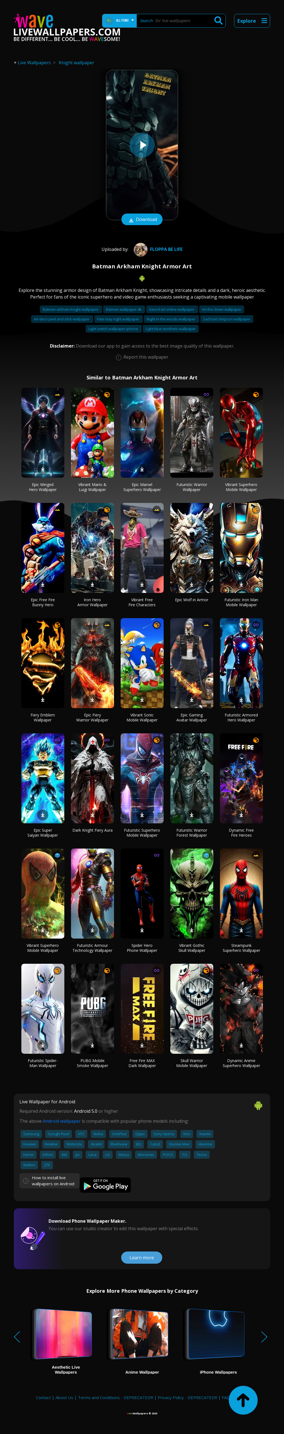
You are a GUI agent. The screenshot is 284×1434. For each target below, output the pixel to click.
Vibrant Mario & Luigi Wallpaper (92, 487)
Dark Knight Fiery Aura (92, 830)
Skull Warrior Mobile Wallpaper (191, 1063)
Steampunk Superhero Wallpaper (241, 948)
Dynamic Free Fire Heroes (241, 832)
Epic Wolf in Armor (191, 599)
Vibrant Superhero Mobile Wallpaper (241, 487)
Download (142, 219)
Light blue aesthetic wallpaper (171, 328)
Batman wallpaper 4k (124, 309)
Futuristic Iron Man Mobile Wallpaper (241, 602)
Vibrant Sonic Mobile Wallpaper (142, 717)
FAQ (226, 1397)
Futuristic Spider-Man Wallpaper (43, 1063)
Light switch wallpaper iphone (113, 328)
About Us (64, 1397)
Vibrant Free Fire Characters (142, 602)
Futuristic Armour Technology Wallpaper (92, 948)
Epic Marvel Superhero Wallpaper (142, 487)
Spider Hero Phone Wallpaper (142, 948)
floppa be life (157, 249)
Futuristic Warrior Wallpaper (191, 487)
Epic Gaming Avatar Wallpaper (191, 717)
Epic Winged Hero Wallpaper (43, 487)
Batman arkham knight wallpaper (71, 309)
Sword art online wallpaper (172, 309)
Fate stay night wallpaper (118, 319)
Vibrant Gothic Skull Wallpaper (191, 948)
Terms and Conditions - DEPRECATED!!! (115, 1397)
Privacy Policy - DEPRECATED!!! (187, 1397)
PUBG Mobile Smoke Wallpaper (92, 1063)
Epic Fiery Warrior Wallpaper (92, 717)
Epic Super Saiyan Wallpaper (42, 832)
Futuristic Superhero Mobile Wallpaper (142, 832)
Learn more (142, 1258)
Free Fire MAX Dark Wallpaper (142, 1063)
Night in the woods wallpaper (171, 319)
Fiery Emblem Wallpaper (43, 717)
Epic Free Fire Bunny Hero (43, 602)
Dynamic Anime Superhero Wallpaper (241, 1063)
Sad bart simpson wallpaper (226, 319)
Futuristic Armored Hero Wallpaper (241, 717)
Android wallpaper (62, 1121)
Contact (43, 1397)
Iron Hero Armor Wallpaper (92, 602)
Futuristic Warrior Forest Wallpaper (191, 832)
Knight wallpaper (76, 63)
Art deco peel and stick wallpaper (62, 319)
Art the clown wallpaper (221, 309)
